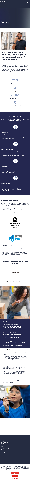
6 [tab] (12, 281)
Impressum (3, 463)
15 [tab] (23, 281)
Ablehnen (15, 475)
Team (2, 461)
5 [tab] (11, 281)
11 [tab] (18, 281)
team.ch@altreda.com (5, 448)
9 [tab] (16, 281)
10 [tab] (17, 281)
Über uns (2, 460)
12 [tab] (19, 281)
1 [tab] (6, 281)
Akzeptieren (15, 473)
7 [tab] (13, 281)
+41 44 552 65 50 (3, 449)
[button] (22, 2)
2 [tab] (7, 281)
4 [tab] (10, 281)
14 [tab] (22, 281)
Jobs (1, 462)
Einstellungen (15, 478)
